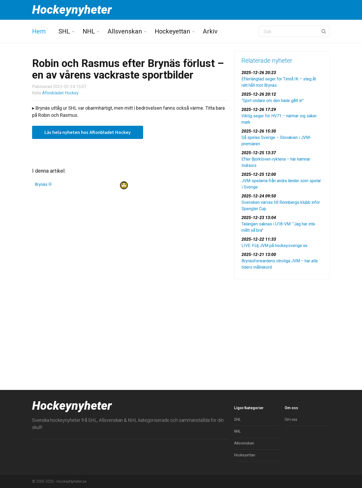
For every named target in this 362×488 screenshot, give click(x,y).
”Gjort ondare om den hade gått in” (273, 100)
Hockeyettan (172, 31)
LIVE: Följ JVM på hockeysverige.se (275, 245)
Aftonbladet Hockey (60, 92)
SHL (64, 31)
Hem (39, 31)
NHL (89, 31)
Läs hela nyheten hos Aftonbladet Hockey (87, 132)
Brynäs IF (43, 184)
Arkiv (210, 31)
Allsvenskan (125, 31)
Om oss (291, 419)
